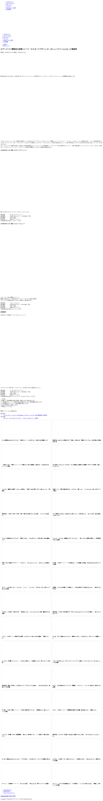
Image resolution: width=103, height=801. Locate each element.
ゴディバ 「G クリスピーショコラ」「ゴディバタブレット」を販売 (20, 418)
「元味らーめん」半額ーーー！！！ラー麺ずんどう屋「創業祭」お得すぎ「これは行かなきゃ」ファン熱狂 (25, 465)
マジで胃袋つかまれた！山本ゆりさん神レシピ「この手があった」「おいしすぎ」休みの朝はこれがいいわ (77, 514)
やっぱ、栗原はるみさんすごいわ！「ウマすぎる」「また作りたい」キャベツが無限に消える (26, 759)
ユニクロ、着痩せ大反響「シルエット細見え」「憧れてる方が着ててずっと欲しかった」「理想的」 (26, 490)
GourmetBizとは (7, 790)
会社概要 (8, 9)
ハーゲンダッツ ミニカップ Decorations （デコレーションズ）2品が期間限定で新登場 (25, 415)
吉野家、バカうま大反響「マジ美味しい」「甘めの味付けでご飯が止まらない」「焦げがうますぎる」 (77, 588)
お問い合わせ (6, 791)
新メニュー (9, 4)
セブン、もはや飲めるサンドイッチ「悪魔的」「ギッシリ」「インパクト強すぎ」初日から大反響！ (77, 686)
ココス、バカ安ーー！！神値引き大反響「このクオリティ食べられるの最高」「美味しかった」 (25, 637)
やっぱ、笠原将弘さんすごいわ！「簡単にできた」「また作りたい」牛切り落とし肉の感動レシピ (26, 539)
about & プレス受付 (11, 7)
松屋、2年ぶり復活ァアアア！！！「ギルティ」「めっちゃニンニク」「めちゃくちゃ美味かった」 (25, 563)
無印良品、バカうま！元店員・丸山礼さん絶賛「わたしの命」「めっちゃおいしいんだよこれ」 (76, 735)
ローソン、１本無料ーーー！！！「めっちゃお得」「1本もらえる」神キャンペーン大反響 (25, 783)
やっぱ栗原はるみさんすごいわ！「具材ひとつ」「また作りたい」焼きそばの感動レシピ (25, 440)
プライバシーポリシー (9, 793)
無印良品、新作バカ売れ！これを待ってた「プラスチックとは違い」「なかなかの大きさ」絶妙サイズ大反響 (26, 686)
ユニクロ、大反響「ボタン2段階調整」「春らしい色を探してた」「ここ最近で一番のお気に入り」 (25, 735)
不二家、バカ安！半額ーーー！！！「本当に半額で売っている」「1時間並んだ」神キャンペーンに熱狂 (25, 710)
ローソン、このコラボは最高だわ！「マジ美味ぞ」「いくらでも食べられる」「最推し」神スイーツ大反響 (77, 784)
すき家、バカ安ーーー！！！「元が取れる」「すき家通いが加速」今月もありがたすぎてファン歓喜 (77, 563)
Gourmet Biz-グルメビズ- (8, 796)
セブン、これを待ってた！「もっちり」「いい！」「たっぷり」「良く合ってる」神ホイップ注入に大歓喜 (26, 588)
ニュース (8, 6)
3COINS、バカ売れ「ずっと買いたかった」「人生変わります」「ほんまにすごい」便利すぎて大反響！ (76, 759)
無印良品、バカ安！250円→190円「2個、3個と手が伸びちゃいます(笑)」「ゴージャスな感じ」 (25, 514)
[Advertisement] (27, 29)
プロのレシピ (9, 1)
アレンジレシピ (10, 3)
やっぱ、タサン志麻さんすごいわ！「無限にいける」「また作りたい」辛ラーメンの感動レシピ (77, 637)
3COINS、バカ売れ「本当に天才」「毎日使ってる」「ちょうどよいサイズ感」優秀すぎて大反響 (26, 612)
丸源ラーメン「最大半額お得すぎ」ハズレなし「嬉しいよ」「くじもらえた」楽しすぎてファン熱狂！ (77, 490)
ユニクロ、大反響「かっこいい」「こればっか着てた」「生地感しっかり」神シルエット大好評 (26, 661)
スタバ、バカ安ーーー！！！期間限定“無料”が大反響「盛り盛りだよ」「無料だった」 (75, 710)
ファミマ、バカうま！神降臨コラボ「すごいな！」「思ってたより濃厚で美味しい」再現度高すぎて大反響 (77, 539)
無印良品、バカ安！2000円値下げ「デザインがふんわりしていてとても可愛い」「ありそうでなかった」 (77, 612)
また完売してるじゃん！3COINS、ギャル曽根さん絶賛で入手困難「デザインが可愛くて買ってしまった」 (76, 465)
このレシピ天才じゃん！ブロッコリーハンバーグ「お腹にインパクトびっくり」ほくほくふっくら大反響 (77, 661)
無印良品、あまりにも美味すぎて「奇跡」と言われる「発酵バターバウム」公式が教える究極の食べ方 (77, 441)
